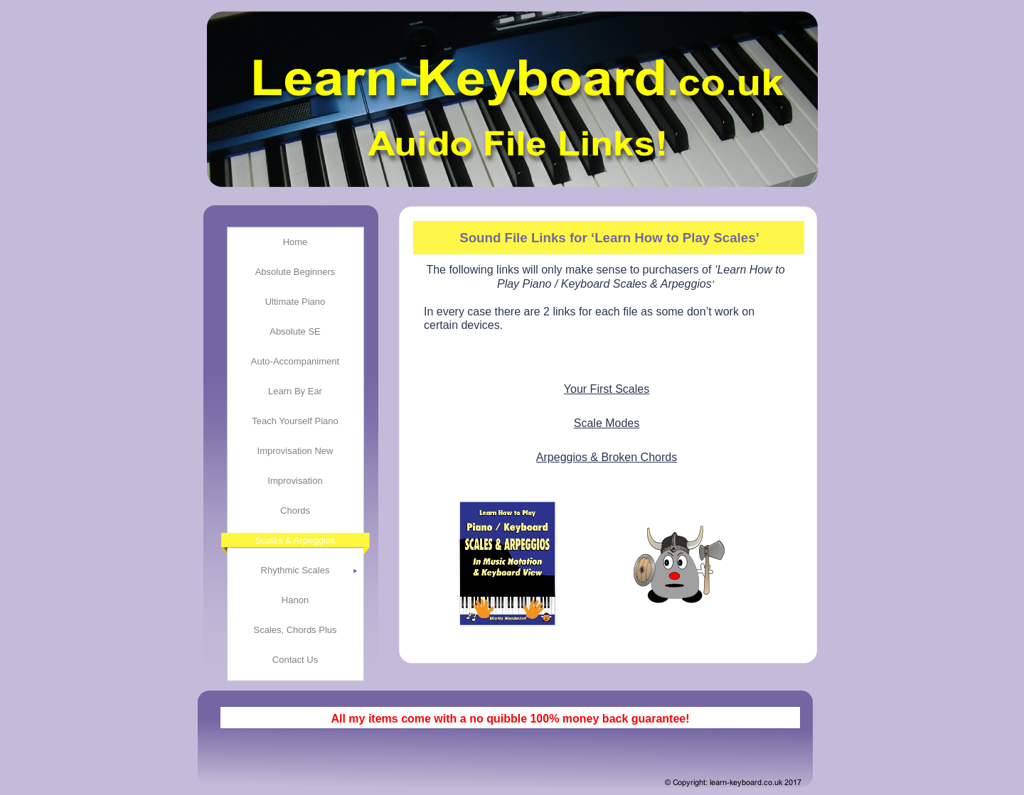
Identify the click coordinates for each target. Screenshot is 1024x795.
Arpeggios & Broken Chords (606, 457)
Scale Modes (607, 423)
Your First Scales (606, 389)
